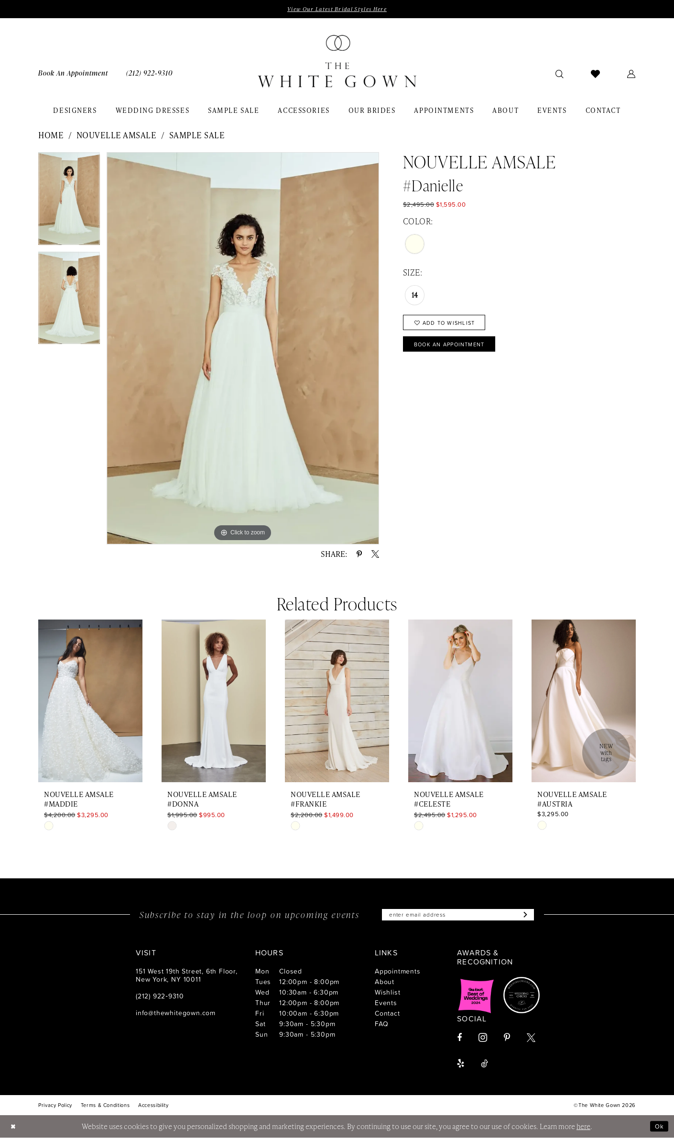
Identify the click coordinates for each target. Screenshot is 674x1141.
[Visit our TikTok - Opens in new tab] (484, 1067)
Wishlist (387, 995)
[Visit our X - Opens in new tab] (531, 1041)
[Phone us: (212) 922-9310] (149, 74)
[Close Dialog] (14, 1129)
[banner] (337, 62)
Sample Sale (197, 136)
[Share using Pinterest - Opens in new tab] (359, 555)
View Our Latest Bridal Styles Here (336, 9)
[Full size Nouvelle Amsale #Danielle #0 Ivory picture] (243, 349)
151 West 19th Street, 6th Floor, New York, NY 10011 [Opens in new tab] (187, 978)
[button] (631, 75)
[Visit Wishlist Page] (595, 75)
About (384, 984)
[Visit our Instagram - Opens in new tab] (482, 1041)
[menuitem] (73, 74)
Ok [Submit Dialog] (658, 1129)
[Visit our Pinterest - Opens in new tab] (507, 1041)
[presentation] (90, 702)
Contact (387, 1016)
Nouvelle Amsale (116, 136)
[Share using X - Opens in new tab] (375, 555)
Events (386, 1005)
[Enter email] (458, 917)
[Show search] (559, 75)
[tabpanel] (69, 203)
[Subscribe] (535, 917)
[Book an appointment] (73, 74)
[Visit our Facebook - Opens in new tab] (459, 1041)
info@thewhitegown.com (176, 1015)
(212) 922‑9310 (160, 999)
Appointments (398, 974)
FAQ (381, 1026)
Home (51, 136)
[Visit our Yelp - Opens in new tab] (460, 1067)
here (583, 1129)
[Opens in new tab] (476, 998)
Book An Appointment (458, 351)
